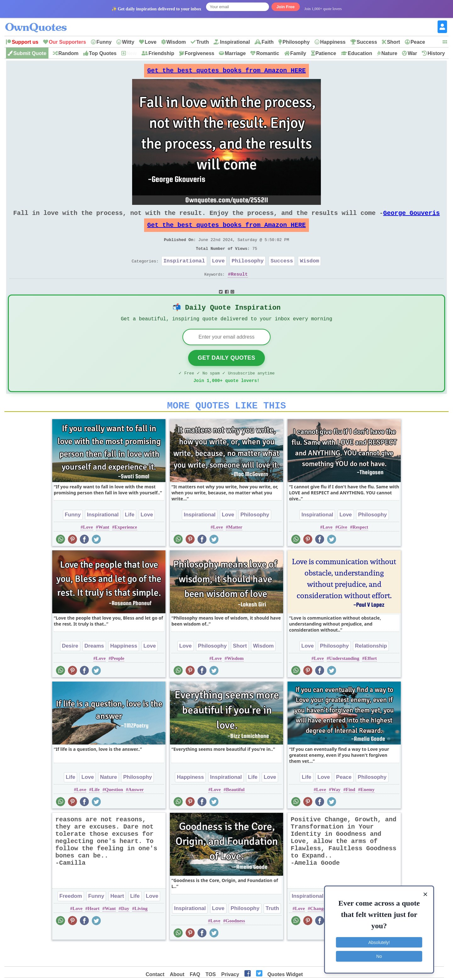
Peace (418, 42)
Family (298, 53)
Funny (104, 42)
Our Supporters (67, 42)
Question (114, 809)
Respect (360, 546)
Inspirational (235, 42)
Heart (117, 916)
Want (103, 546)
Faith (268, 42)
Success (367, 42)
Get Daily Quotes (226, 373)
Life (129, 534)
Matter (235, 546)
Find (350, 809)
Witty (128, 42)
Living (141, 927)
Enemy (368, 809)
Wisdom (176, 42)
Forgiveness (199, 53)
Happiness (333, 42)
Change (318, 927)
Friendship (161, 53)
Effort (371, 677)
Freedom (70, 916)
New (131, 53)
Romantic (267, 53)
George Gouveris (411, 218)
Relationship (371, 665)
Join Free (286, 6)
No (379, 954)
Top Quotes (103, 53)
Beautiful (235, 809)
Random (69, 53)
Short (393, 42)
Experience (126, 546)
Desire (70, 665)
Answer (136, 809)
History (436, 53)
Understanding (344, 677)
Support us (25, 42)
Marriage (235, 53)
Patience (326, 53)
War (412, 53)
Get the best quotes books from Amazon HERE (226, 72)
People (118, 677)
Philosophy (296, 42)
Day (125, 927)
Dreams (94, 665)
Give (342, 546)
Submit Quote (29, 53)
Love (150, 42)
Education (360, 53)
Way (335, 809)
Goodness (235, 940)
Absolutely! (379, 940)
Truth (202, 42)
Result (239, 287)
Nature (389, 53)
